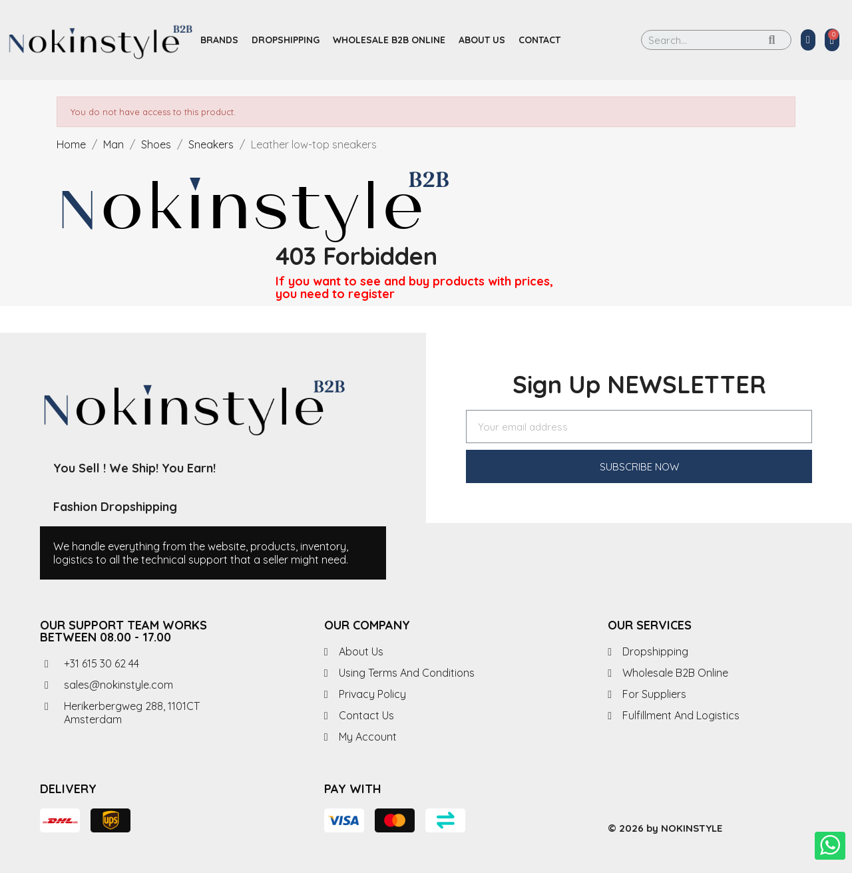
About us (482, 40)
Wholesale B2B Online (389, 40)
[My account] (808, 40)
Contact (539, 40)
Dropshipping (286, 40)
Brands (219, 40)
